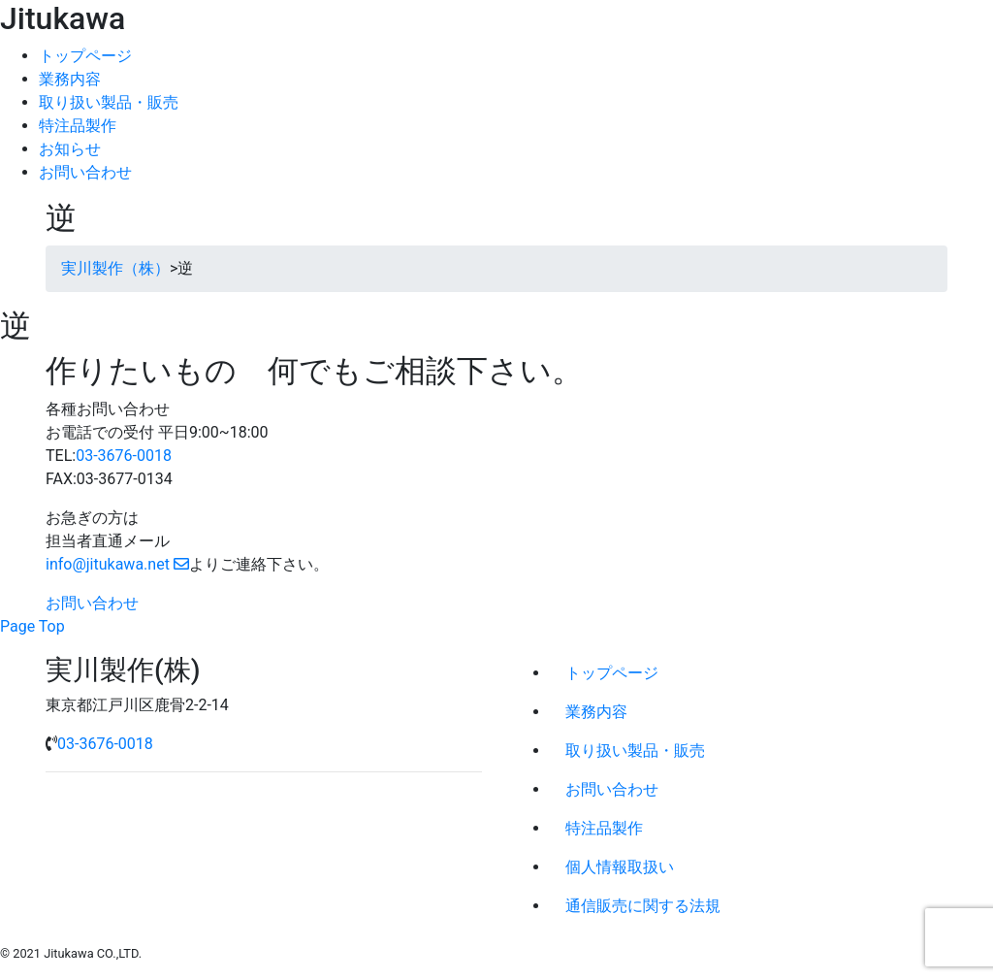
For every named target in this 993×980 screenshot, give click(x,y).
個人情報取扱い (619, 867)
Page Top (32, 626)
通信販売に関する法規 (643, 906)
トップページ (85, 56)
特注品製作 (77, 125)
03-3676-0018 (124, 455)
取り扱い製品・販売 (108, 102)
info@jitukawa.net (117, 564)
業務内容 (70, 79)
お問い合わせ (85, 172)
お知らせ (70, 149)
